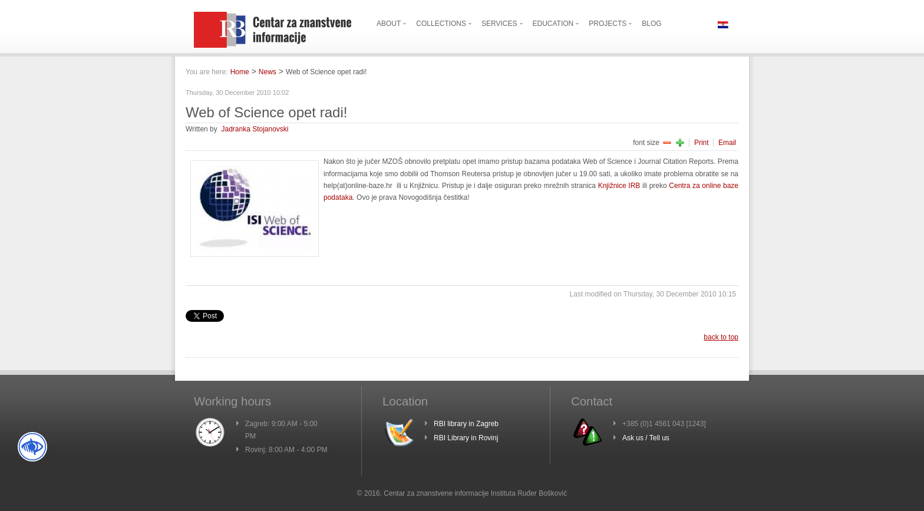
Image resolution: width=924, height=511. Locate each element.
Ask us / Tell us (645, 438)
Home (239, 72)
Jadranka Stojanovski (254, 129)
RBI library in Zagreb (466, 424)
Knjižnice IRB (619, 186)
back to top (721, 337)
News (267, 72)
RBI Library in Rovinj (466, 438)
